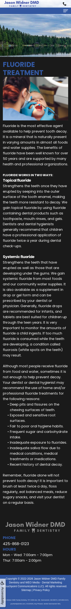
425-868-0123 (16, 543)
